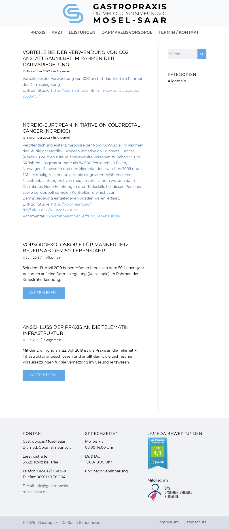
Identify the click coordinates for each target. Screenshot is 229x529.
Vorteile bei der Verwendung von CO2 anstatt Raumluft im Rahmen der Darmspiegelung (75, 58)
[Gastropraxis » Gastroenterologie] (114, 13)
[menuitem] (37, 32)
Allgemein (64, 71)
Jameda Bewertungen (175, 433)
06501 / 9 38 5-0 (51, 471)
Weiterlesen (44, 293)
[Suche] (187, 54)
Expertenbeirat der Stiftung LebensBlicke (83, 216)
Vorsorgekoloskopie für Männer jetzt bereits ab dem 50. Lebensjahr (77, 247)
